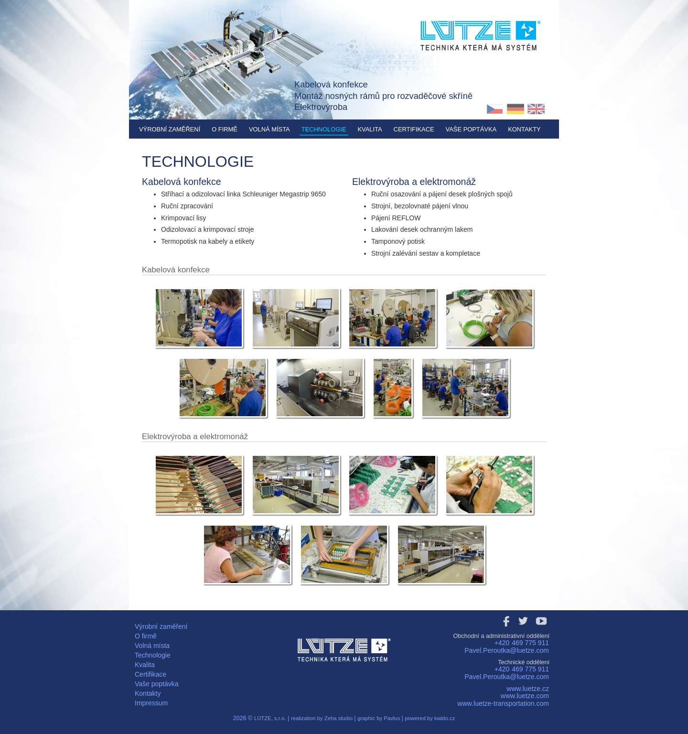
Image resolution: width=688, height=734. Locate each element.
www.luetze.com (525, 696)
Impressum (151, 703)
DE (515, 109)
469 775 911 (530, 643)
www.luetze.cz (527, 688)
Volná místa (269, 129)
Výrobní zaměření (169, 129)
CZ (494, 109)
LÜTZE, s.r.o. (270, 718)
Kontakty (524, 129)
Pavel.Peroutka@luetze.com (506, 650)
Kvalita (370, 129)
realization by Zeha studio (322, 718)
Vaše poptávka (471, 129)
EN (536, 109)
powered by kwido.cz (430, 718)
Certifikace (414, 129)
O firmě (224, 129)
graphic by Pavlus (379, 718)
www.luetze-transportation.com (503, 703)
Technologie (323, 129)
